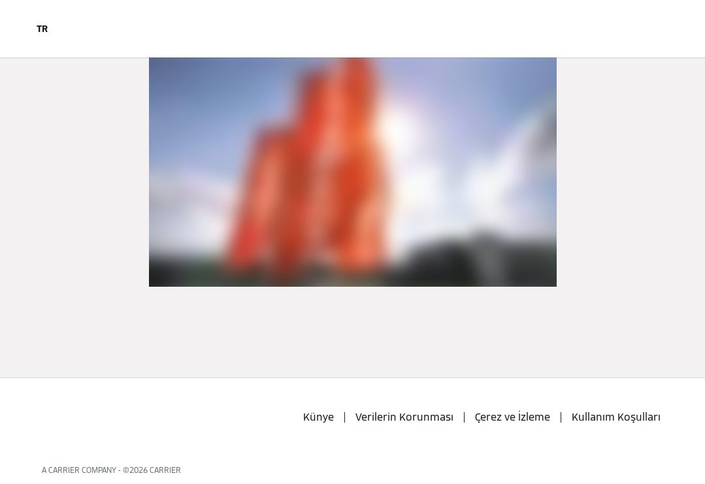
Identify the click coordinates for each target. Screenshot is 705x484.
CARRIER (165, 470)
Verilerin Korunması (404, 417)
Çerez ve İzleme (512, 417)
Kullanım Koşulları (616, 417)
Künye (318, 417)
